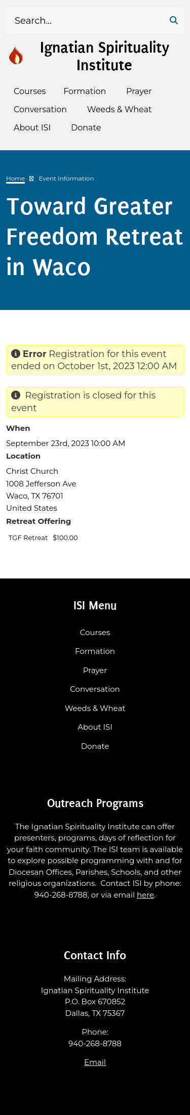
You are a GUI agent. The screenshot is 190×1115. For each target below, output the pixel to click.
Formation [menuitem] (84, 91)
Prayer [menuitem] (139, 91)
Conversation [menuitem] (40, 109)
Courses (95, 632)
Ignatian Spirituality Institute (104, 56)
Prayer (95, 670)
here (145, 895)
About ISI (95, 727)
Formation (95, 651)
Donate (95, 746)
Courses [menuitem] (30, 91)
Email (95, 1062)
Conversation (95, 689)
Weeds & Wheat (95, 708)
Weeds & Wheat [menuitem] (119, 109)
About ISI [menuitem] (32, 127)
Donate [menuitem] (86, 127)
